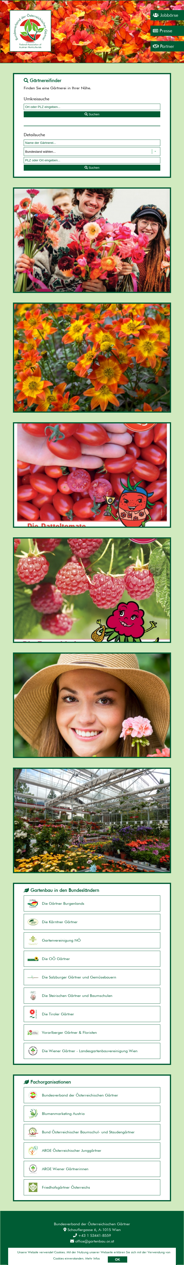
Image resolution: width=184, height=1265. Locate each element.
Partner (163, 46)
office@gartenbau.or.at (92, 1241)
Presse (162, 31)
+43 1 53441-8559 (92, 1235)
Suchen (92, 114)
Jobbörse (165, 15)
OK (117, 1259)
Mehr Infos (92, 1258)
